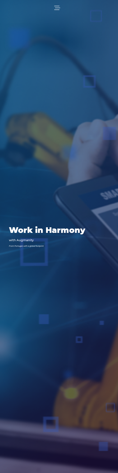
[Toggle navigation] (57, 8)
